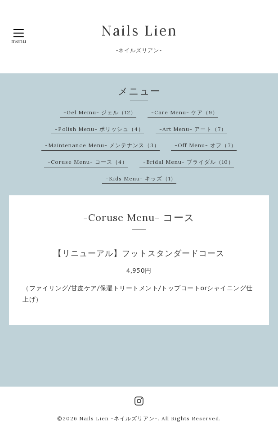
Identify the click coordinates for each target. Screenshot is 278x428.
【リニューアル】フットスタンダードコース (139, 253)
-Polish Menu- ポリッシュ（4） (99, 129)
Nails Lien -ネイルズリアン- (118, 418)
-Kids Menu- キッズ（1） (141, 178)
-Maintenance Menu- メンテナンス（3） (102, 145)
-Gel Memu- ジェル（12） (99, 112)
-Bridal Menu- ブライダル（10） (188, 161)
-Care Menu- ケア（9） (184, 112)
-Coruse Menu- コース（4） (88, 161)
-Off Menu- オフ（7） (206, 145)
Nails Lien (139, 30)
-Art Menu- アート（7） (193, 129)
